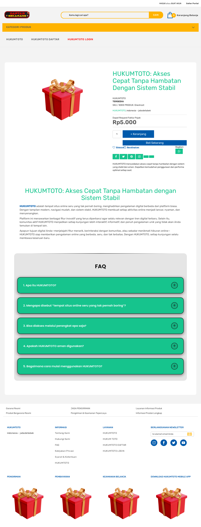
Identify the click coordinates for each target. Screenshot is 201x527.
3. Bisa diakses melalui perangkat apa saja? (54, 310)
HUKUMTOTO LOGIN (114, 436)
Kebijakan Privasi (64, 436)
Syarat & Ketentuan (66, 442)
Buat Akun (176, 3)
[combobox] (105, 15)
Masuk (162, 3)
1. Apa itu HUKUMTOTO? (39, 269)
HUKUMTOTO (119, 94)
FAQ (57, 430)
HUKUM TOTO (110, 424)
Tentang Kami (62, 418)
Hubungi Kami (62, 424)
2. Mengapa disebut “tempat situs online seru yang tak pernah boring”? (74, 290)
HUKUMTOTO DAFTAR (114, 430)
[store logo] (17, 14)
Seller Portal (192, 3)
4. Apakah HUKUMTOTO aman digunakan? (53, 331)
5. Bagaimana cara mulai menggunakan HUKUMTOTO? (62, 352)
